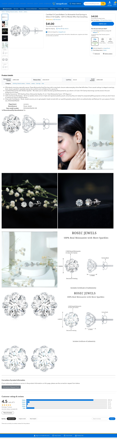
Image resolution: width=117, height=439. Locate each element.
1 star (24, 408)
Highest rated (22, 418)
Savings (22, 9)
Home (3, 11)
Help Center (56, 435)
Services (16, 9)
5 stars (23, 400)
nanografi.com (62, 32)
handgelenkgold (47, 3)
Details (105, 50)
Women (21, 11)
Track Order (68, 435)
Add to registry (107, 53)
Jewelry (25, 11)
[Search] (103, 3)
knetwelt (17, 3)
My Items (66, 9)
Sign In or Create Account (41, 435)
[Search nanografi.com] (92, 3)
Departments (7, 9)
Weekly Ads (79, 435)
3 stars (23, 404)
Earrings (38, 83)
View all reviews (7, 413)
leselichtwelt (30, 3)
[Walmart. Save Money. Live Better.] (59, 3)
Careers (60, 9)
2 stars (23, 406)
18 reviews (58, 19)
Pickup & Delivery (43, 9)
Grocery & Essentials (31, 9)
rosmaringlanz (23, 3)
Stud (43, 83)
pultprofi (36, 3)
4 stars (23, 402)
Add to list (96, 53)
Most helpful (33, 418)
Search (112, 418)
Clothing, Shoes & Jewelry (12, 11)
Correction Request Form (11, 387)
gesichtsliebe (11, 3)
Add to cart (102, 24)
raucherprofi (4, 3)
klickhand (41, 3)
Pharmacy (52, 9)
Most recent (11, 418)
